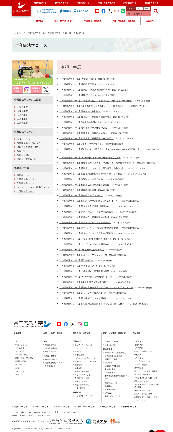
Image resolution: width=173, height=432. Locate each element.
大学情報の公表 (21, 355)
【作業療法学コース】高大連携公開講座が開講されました (87, 206)
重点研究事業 (110, 369)
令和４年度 (22, 119)
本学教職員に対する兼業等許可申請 (117, 377)
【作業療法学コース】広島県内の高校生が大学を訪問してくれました (93, 174)
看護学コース (23, 175)
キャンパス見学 (140, 365)
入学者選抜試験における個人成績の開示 (146, 386)
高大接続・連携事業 (142, 375)
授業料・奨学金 (81, 381)
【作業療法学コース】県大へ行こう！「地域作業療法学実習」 (89, 228)
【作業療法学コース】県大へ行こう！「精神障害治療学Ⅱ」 (88, 212)
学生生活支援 (80, 388)
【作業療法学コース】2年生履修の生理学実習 (81, 249)
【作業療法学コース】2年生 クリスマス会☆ (81, 144)
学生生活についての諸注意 (85, 362)
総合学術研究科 (51, 360)
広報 (17, 368)
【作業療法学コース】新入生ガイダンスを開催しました (86, 298)
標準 (147, 8)
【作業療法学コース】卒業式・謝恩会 (77, 79)
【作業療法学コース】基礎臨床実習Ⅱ (77, 84)
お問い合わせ (72, 412)
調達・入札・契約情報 (24, 358)
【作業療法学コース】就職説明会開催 (77, 190)
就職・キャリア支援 (142, 391)
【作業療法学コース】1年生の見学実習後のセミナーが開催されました (93, 106)
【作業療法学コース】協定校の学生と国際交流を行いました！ (89, 201)
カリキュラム (23, 139)
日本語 (47, 415)
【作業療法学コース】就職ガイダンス (77, 95)
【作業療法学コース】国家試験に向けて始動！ (82, 179)
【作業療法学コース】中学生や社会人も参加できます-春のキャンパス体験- (95, 100)
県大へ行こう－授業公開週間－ (146, 371)
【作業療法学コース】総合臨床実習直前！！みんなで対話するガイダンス (95, 304)
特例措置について (141, 381)
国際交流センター (112, 383)
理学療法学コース (25, 179)
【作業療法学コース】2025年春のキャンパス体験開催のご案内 (90, 157)
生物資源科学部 (51, 348)
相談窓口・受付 (111, 359)
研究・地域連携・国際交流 (123, 21)
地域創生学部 (50, 345)
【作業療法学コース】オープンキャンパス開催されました (87, 244)
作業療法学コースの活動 (59, 33)
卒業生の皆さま (83, 3)
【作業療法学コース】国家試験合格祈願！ (80, 111)
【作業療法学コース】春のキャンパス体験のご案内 (84, 128)
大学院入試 (138, 348)
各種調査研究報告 (82, 371)
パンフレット (139, 400)
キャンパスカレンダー (83, 375)
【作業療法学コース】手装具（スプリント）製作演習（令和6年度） (92, 168)
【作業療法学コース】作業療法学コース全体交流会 (84, 185)
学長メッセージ (21, 345)
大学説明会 (138, 358)
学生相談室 (79, 355)
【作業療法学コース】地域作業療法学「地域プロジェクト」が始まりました (96, 287)
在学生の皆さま (61, 3)
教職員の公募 (20, 361)
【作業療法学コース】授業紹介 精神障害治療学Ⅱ (84, 217)
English (15, 415)
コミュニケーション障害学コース (33, 187)
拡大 (140, 8)
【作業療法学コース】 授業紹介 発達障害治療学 (84, 271)
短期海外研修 (110, 390)
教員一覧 (21, 151)
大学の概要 (19, 348)
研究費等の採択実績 (112, 366)
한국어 (40, 415)
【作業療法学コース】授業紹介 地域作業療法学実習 (84, 90)
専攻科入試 (138, 345)
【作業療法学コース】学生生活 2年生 (78, 266)
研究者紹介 (109, 363)
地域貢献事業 (110, 373)
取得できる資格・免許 (28, 147)
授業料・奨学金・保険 (143, 394)
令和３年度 (22, 123)
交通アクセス (60, 412)
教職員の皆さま (151, 3)
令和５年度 (22, 115)
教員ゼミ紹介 (23, 155)
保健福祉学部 (21, 168)
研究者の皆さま (130, 3)
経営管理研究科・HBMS (54, 363)
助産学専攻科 (50, 366)
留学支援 (108, 393)
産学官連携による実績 (113, 356)
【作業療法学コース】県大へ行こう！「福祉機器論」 (85, 222)
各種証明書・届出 (82, 378)
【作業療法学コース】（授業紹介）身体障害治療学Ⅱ (85, 239)
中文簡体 (23, 415)
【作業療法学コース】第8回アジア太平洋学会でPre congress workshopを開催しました (101, 149)
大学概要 (40, 21)
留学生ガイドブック (112, 396)
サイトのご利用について (21, 412)
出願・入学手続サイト (143, 351)
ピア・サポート (81, 348)
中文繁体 (32, 415)
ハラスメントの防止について (86, 358)
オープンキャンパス (142, 361)
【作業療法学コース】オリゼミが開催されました (83, 293)
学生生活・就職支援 (92, 21)
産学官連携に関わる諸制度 (115, 353)
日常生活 (78, 352)
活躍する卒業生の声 (26, 159)
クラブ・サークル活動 (83, 345)
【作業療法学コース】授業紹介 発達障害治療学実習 (85, 117)
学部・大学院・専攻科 (63, 21)
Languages (135, 14)
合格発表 (137, 355)
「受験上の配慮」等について (145, 378)
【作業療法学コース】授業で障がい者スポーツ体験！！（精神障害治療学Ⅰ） (97, 163)
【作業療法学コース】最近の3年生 (76, 260)
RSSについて (47, 412)
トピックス (19, 371)
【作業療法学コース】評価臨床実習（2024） (81, 195)
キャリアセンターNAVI (84, 396)
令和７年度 (22, 107)
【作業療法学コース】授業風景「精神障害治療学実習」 (86, 138)
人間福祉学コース (25, 191)
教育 (17, 375)
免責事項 (36, 412)
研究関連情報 (110, 345)
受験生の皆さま (39, 3)
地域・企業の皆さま (106, 3)
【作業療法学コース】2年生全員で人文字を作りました (86, 282)
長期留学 (108, 386)
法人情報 (18, 365)
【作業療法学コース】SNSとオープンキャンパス (83, 255)
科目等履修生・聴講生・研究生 (146, 397)
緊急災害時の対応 (82, 385)
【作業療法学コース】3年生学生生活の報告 (80, 122)
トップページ (18, 33)
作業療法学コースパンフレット (32, 143)
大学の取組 (19, 351)
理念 (17, 341)
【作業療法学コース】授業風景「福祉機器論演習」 (84, 133)
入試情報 (150, 21)
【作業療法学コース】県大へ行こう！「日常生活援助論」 (87, 233)
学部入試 (137, 341)
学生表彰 (78, 368)
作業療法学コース (36, 33)
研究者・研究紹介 (112, 341)
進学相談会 (138, 368)
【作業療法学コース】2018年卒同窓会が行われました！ (86, 277)
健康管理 (78, 365)
